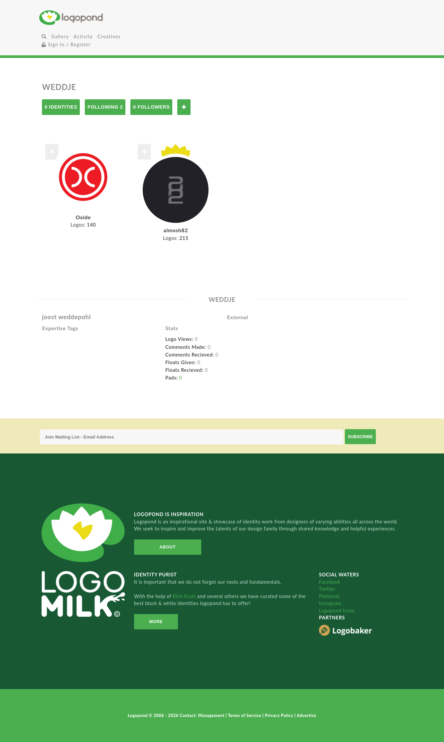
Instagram (330, 603)
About (167, 546)
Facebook (330, 582)
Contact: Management (202, 715)
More (156, 621)
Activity (83, 36)
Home (100, 17)
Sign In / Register (66, 44)
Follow (184, 107)
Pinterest (329, 596)
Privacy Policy (279, 715)
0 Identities (61, 107)
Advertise (306, 715)
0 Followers (151, 107)
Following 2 (105, 107)
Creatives (108, 36)
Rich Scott (185, 596)
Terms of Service (245, 715)
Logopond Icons (337, 610)
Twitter (327, 589)
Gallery (60, 36)
